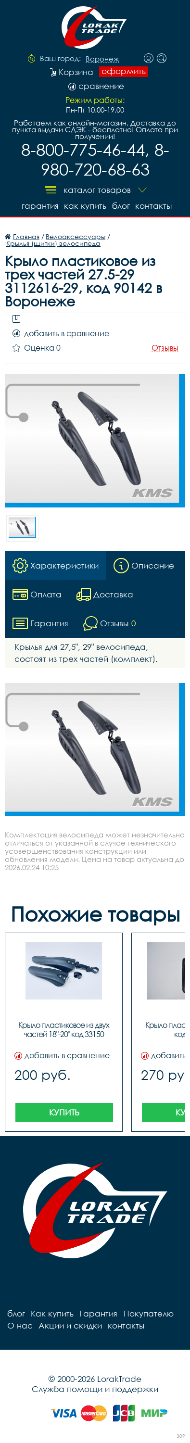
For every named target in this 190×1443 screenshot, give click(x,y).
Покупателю (148, 1313)
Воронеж (102, 59)
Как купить (85, 206)
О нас (20, 1325)
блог (121, 206)
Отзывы (165, 348)
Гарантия (39, 206)
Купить (64, 1112)
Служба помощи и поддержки (95, 1389)
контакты (154, 206)
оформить (123, 71)
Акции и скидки (70, 1325)
